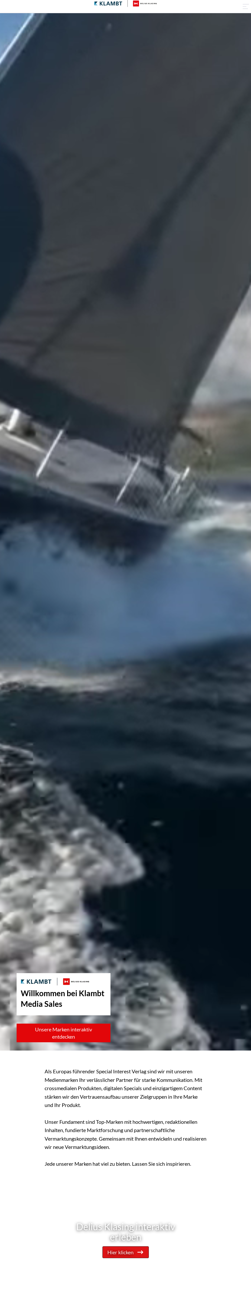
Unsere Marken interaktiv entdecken (63, 1033)
